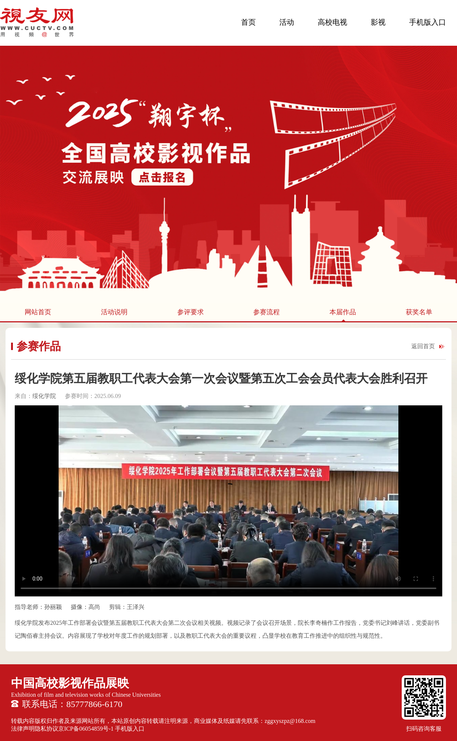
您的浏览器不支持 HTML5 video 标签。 (228, 500)
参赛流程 (266, 312)
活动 (286, 22)
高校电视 (332, 22)
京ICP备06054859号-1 (86, 729)
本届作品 (342, 312)
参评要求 (190, 312)
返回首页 (423, 346)
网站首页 (38, 312)
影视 (378, 22)
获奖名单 (419, 312)
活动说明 (114, 312)
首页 (248, 22)
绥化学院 (44, 396)
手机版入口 (427, 22)
